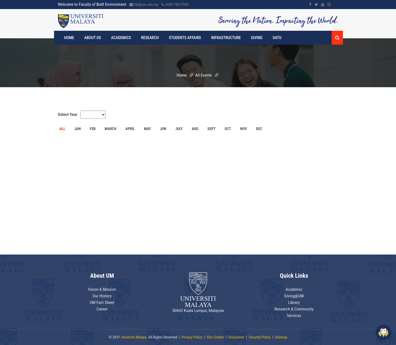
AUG (195, 129)
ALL (62, 129)
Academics (121, 37)
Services (294, 315)
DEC (259, 129)
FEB (92, 129)
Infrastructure (226, 37)
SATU (277, 37)
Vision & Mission (102, 289)
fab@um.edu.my (143, 4)
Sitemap (281, 337)
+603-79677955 (175, 4)
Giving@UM (294, 295)
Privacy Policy (192, 337)
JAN (77, 129)
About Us (92, 37)
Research (150, 37)
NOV (243, 129)
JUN (163, 129)
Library (294, 302)
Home (69, 37)
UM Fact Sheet (102, 302)
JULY (179, 129)
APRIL (130, 129)
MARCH (110, 129)
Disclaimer (236, 337)
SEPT (211, 129)
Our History (102, 295)
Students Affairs (185, 37)
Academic (294, 289)
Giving (256, 37)
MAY (147, 129)
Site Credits (215, 337)
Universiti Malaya (133, 337)
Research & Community (293, 308)
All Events (203, 75)
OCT (228, 129)
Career (102, 308)
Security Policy (259, 337)
